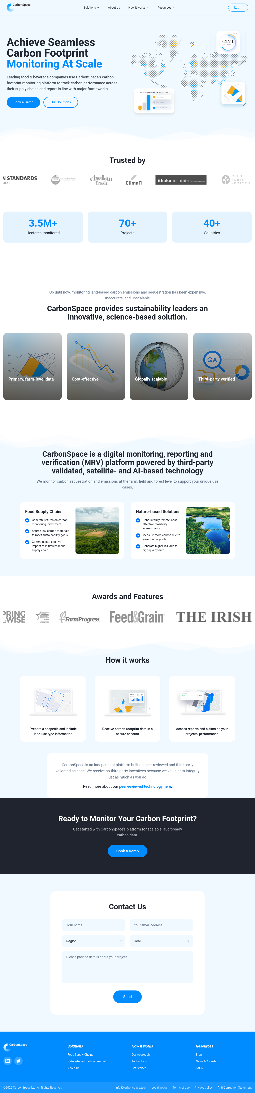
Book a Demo (23, 102)
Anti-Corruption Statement (234, 1087)
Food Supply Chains (80, 1054)
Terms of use (181, 1087)
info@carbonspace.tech (131, 1087)
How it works (138, 7)
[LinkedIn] (7, 1061)
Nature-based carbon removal (87, 1061)
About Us (114, 7)
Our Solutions (61, 102)
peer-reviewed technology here (145, 786)
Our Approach (141, 1054)
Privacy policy (203, 1087)
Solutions (92, 7)
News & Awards (206, 1061)
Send (127, 996)
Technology (139, 1061)
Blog (199, 1054)
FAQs (199, 1068)
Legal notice (160, 1087)
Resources (166, 7)
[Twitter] (18, 1061)
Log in (238, 7)
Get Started (139, 1068)
